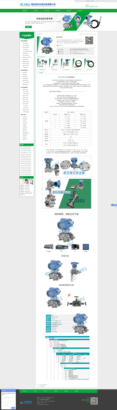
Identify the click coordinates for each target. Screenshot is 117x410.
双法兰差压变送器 (26, 82)
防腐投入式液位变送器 (27, 57)
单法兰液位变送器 (26, 55)
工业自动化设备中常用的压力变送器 (27, 150)
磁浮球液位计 (25, 139)
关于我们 (36, 10)
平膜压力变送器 (25, 97)
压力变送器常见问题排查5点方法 (27, 170)
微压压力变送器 (25, 95)
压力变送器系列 (24, 87)
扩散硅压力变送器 (26, 101)
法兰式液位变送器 (26, 45)
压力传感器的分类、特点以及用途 (27, 152)
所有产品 (47, 10)
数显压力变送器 (25, 99)
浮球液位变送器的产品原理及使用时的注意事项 (30, 163)
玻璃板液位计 (25, 135)
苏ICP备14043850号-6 (51, 401)
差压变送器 (25, 74)
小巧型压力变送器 (26, 111)
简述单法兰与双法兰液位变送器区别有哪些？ (29, 172)
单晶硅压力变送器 (26, 109)
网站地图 (87, 1)
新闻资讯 (69, 10)
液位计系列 (23, 114)
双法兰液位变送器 (26, 63)
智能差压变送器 (25, 84)
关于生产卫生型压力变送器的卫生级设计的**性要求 (30, 165)
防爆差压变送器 (25, 80)
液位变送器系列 (24, 40)
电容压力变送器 (25, 103)
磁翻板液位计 (25, 129)
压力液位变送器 (25, 49)
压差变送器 (25, 72)
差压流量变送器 (25, 78)
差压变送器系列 (24, 70)
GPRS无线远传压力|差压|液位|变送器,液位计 (27, 52)
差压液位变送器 (25, 59)
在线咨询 (60, 45)
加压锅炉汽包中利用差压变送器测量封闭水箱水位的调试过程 (32, 161)
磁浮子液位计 (25, 131)
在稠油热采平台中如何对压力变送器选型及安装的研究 (31, 154)
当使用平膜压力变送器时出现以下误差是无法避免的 (30, 167)
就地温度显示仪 (42, 69)
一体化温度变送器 (54, 69)
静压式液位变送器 (26, 47)
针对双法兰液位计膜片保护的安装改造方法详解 (30, 148)
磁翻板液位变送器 (26, 61)
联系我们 (92, 1)
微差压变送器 (64, 77)
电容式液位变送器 (26, 65)
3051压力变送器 (25, 91)
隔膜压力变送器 (25, 89)
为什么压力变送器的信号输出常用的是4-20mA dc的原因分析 (32, 174)
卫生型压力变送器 (26, 93)
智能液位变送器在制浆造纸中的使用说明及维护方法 (30, 156)
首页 (84, 34)
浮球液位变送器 (25, 67)
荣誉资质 (58, 10)
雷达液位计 (25, 137)
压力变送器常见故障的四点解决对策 (27, 159)
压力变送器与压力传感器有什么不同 (27, 168)
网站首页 (25, 10)
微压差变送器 (25, 76)
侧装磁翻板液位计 (26, 133)
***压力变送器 (25, 105)
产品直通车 (26, 36)
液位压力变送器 (25, 43)
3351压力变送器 (25, 107)
